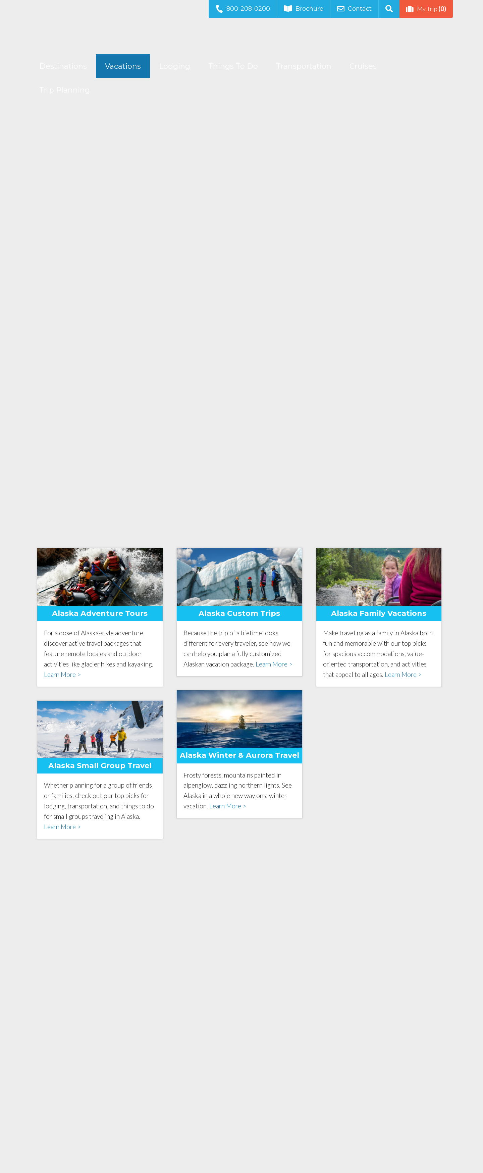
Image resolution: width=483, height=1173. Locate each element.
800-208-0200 (242, 8)
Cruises (363, 66)
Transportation (303, 66)
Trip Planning (64, 90)
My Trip (426, 9)
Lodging (174, 66)
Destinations (63, 66)
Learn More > (62, 674)
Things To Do (233, 66)
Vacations (123, 66)
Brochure (303, 8)
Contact (354, 8)
